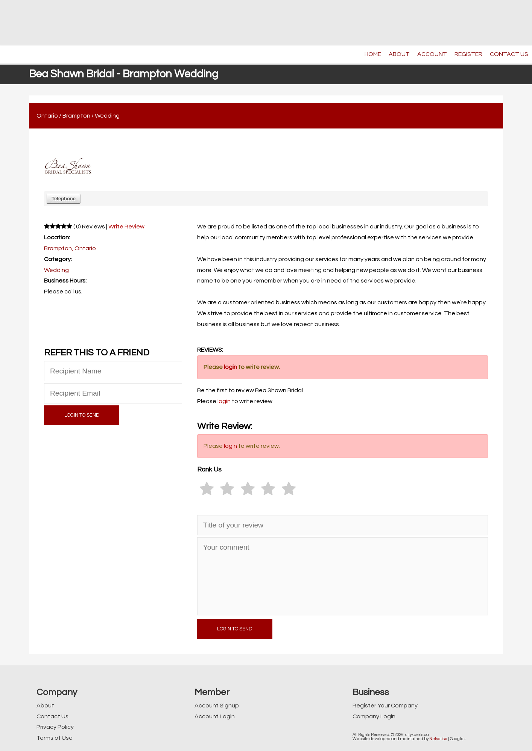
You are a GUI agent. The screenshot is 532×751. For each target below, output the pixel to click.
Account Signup (217, 706)
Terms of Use (54, 738)
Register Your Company (385, 706)
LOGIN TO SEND (81, 415)
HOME (373, 54)
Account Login (215, 716)
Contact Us (52, 716)
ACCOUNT (432, 54)
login (230, 367)
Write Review (126, 227)
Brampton (76, 116)
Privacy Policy (55, 727)
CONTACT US (509, 54)
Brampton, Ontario (70, 248)
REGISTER (468, 54)
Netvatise (438, 739)
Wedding (107, 116)
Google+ (458, 739)
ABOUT (399, 54)
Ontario (47, 116)
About (45, 706)
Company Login (374, 716)
